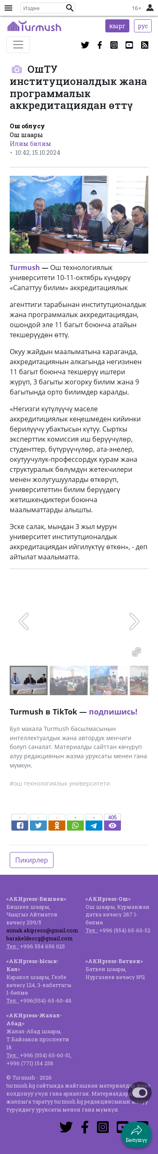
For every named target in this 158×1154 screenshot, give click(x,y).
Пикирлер (31, 860)
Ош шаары (26, 135)
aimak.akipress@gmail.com (42, 930)
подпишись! (113, 712)
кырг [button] (117, 26)
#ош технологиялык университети (60, 783)
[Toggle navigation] (18, 44)
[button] (70, 8)
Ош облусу (27, 126)
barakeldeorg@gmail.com (39, 938)
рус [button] (143, 26)
